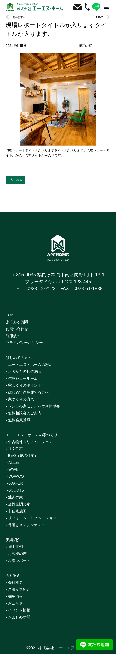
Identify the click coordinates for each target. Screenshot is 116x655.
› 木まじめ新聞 (21, 618)
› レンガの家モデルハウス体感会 (39, 407)
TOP (10, 316)
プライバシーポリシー (29, 344)
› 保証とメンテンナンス (30, 526)
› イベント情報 (21, 612)
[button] (106, 7)
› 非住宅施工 (19, 512)
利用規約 (15, 337)
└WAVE (14, 471)
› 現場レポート (21, 562)
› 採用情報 (16, 598)
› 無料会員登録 (21, 421)
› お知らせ (16, 605)
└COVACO (17, 478)
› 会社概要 (16, 584)
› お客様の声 (19, 555)
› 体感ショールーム (26, 380)
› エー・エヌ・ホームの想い (35, 366)
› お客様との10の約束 (28, 373)
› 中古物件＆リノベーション (35, 443)
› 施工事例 (16, 548)
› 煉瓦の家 (16, 498)
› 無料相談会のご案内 (28, 414)
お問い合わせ (20, 330)
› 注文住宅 (16, 450)
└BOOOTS (17, 491)
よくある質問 (20, 323)
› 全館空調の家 (21, 505)
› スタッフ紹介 (21, 591)
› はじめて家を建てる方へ (32, 393)
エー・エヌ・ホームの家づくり (38, 436)
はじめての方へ (22, 359)
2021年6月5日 (16, 45)
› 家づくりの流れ (23, 400)
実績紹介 (15, 541)
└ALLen (14, 464)
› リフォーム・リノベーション (37, 519)
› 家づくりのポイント (28, 387)
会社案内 (15, 577)
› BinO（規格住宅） (26, 457)
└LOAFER (17, 485)
